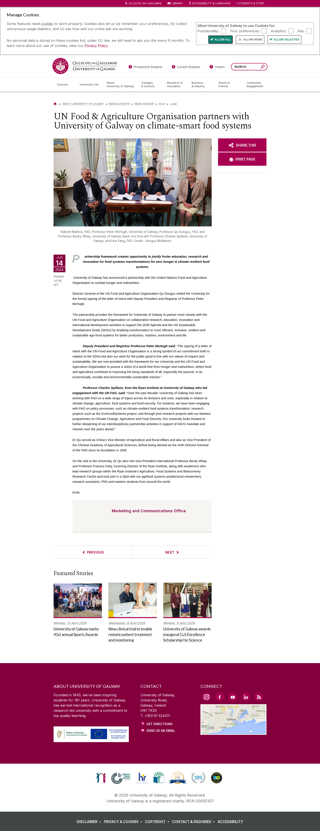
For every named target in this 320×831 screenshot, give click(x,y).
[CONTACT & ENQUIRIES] (194, 821)
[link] (101, 777)
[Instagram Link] (206, 697)
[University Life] (89, 84)
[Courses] (65, 84)
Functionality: (208, 31)
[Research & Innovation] (176, 84)
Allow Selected (287, 39)
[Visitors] (217, 67)
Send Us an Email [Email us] (160, 730)
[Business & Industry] (201, 84)
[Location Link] (233, 732)
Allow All (222, 39)
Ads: (301, 31)
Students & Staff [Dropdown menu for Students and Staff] (251, 3)
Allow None (252, 39)
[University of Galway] (84, 66)
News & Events (119, 103)
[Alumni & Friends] (229, 84)
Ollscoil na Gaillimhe (145, 3)
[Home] (55, 103)
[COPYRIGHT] (158, 821)
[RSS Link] (259, 696)
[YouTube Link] (232, 696)
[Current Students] (186, 67)
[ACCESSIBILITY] (230, 821)
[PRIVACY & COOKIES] (124, 821)
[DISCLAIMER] (90, 821)
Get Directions (159, 724)
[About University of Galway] (120, 84)
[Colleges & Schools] (151, 84)
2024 (161, 103)
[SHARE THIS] (242, 145)
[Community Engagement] (254, 84)
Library (177, 3)
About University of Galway (83, 103)
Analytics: (278, 31)
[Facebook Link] (219, 696)
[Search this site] (262, 67)
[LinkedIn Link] (246, 696)
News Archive (144, 103)
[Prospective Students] (145, 67)
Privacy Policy (96, 45)
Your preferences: (245, 31)
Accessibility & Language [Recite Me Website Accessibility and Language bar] (209, 3)
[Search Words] (249, 66)
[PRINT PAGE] (242, 159)
